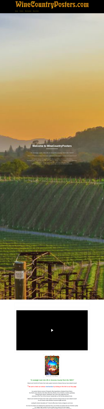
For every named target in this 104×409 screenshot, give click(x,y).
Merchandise (28, 11)
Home (16, 11)
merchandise (49, 386)
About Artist (36, 11)
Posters (21, 11)
